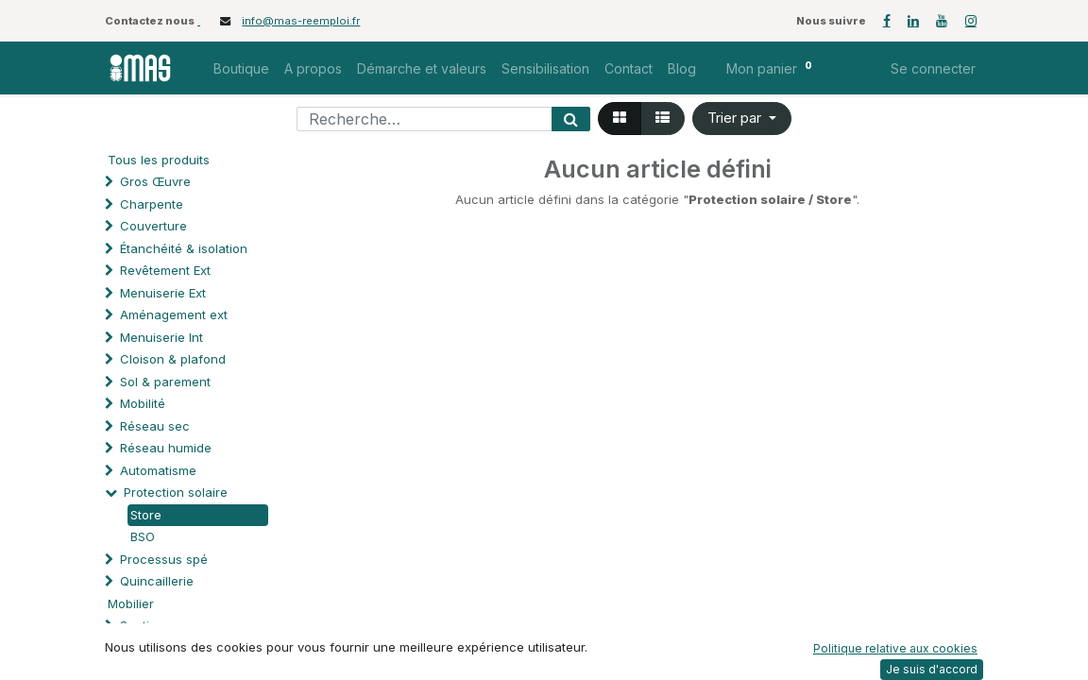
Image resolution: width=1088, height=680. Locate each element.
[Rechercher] (571, 119)
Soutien (142, 625)
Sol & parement (167, 381)
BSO (142, 536)
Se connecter (933, 68)
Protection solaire (176, 492)
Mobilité (142, 403)
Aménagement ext (174, 314)
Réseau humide (166, 447)
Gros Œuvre (155, 181)
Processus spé (164, 559)
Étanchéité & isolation (183, 248)
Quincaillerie (157, 580)
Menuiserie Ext (163, 292)
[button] (741, 118)
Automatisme (158, 470)
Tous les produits (159, 159)
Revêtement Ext (165, 270)
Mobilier (131, 603)
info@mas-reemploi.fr (301, 20)
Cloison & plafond (173, 358)
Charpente (151, 204)
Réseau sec (155, 426)
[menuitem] (241, 68)
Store (146, 514)
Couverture (153, 225)
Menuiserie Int (161, 337)
